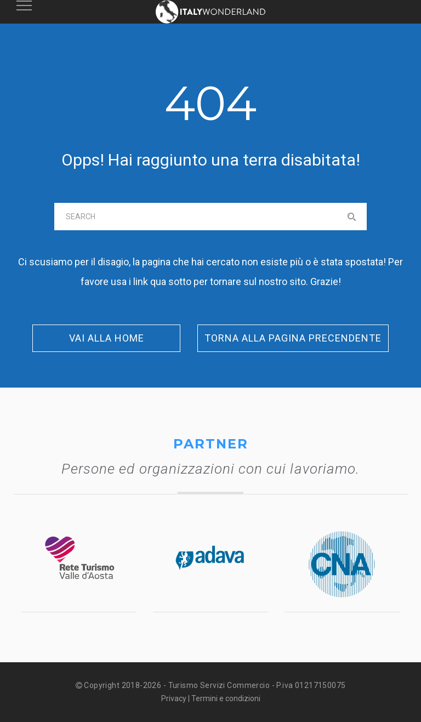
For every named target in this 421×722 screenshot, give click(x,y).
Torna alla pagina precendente (293, 338)
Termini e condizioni (225, 698)
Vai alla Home (106, 338)
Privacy (173, 698)
